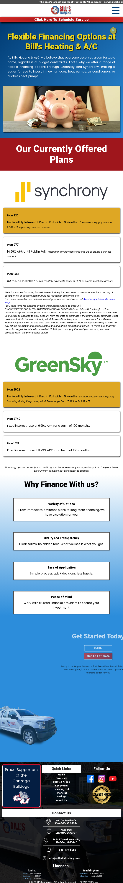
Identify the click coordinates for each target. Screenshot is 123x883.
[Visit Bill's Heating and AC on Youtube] (112, 779)
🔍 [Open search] (113, 30)
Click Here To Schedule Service (61, 19)
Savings (61, 796)
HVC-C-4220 (35, 874)
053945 (38, 878)
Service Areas (61, 781)
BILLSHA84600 (96, 876)
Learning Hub (61, 789)
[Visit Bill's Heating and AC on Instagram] (101, 779)
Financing (61, 792)
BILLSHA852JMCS (97, 874)
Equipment (61, 785)
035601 (38, 876)
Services (61, 778)
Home (61, 774)
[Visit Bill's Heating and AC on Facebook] (90, 779)
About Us (61, 800)
